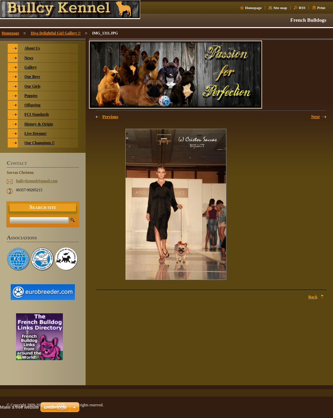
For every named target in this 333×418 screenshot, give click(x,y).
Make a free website (19, 407)
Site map (280, 8)
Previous (110, 116)
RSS (302, 8)
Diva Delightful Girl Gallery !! (56, 33)
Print (321, 8)
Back (313, 297)
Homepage (253, 8)
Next (315, 116)
